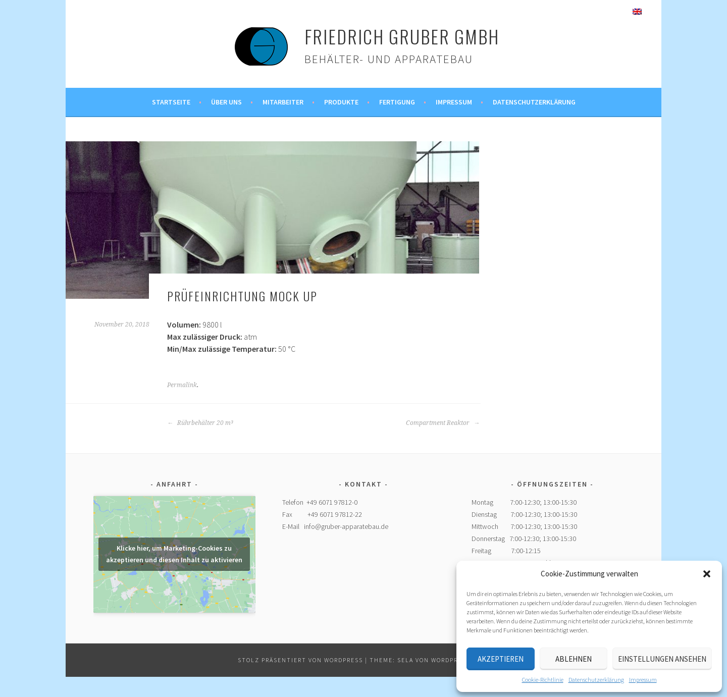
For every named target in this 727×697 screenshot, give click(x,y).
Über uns (226, 101)
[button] (707, 574)
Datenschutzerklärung (596, 679)
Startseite (171, 101)
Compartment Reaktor (443, 422)
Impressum (643, 679)
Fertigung (397, 101)
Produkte (341, 101)
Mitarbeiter (283, 101)
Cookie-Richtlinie (542, 679)
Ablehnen (573, 659)
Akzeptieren (501, 659)
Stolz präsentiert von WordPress (300, 660)
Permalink (182, 385)
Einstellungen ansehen (662, 659)
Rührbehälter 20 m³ (200, 422)
